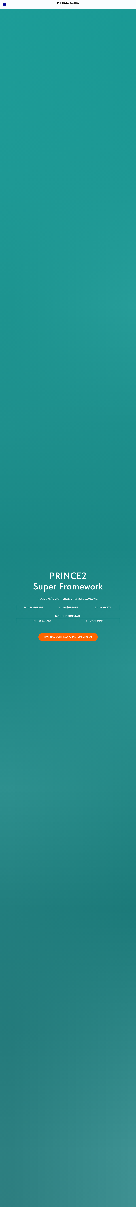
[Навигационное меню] (4, 4)
